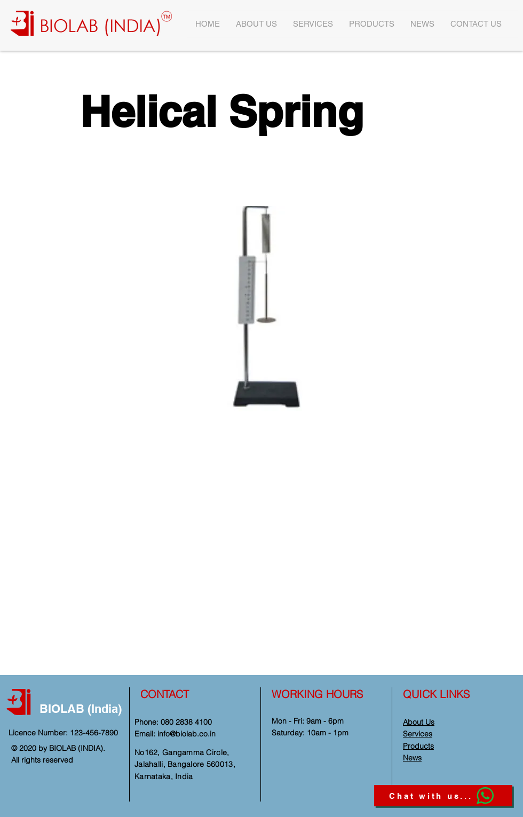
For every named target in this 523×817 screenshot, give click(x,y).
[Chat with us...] (443, 795)
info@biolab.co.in (186, 734)
